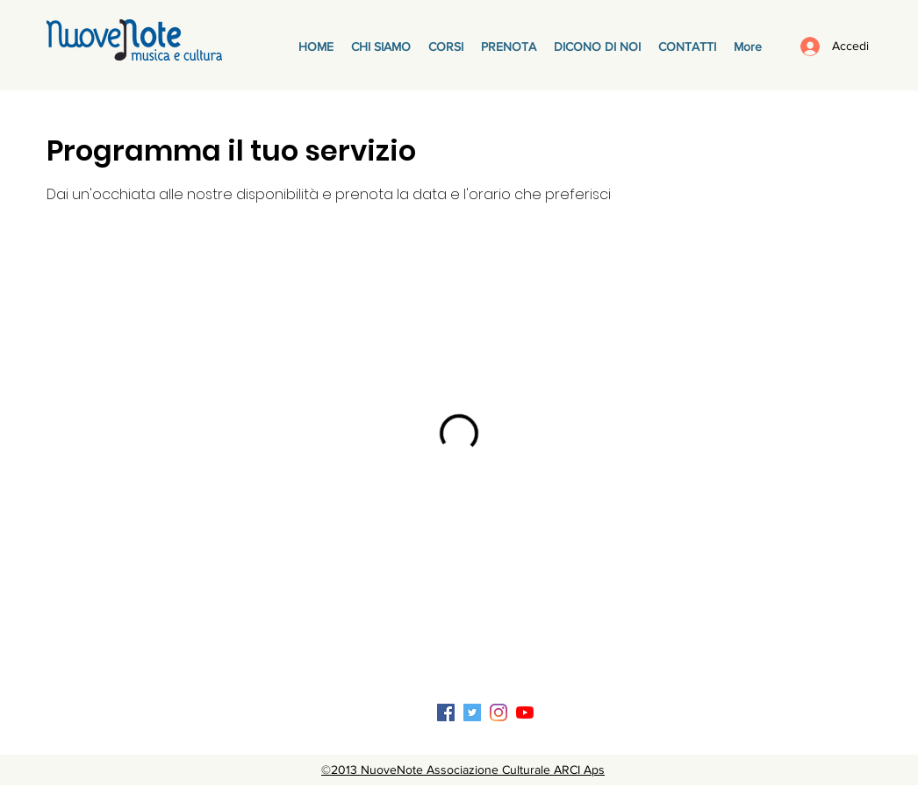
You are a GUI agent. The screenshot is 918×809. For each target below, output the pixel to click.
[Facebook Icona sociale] (446, 712)
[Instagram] (498, 712)
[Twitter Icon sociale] (472, 712)
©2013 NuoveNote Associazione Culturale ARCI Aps (463, 769)
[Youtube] (525, 712)
